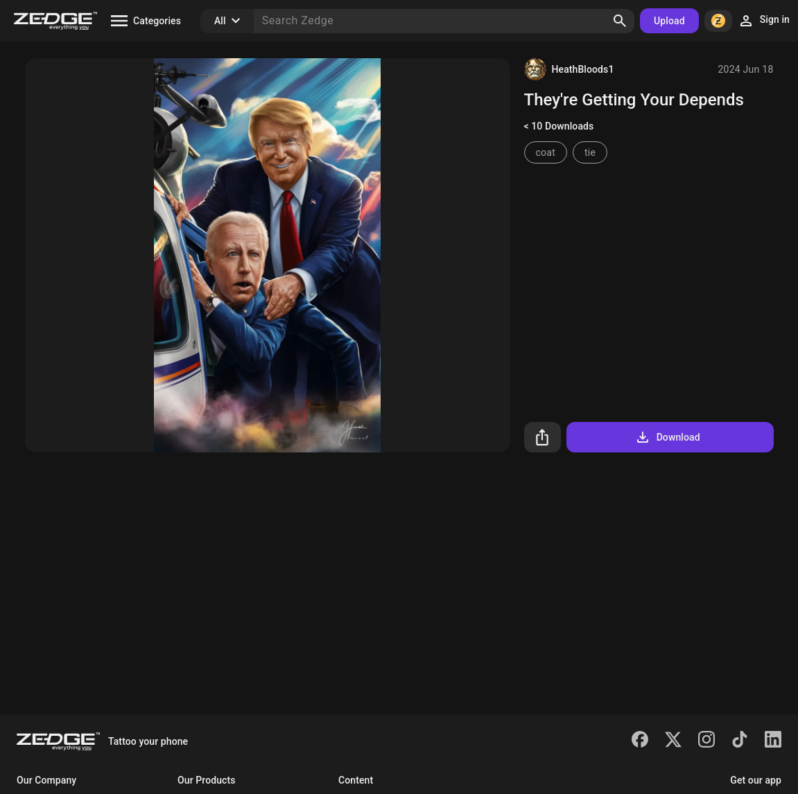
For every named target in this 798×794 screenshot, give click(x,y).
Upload (669, 20)
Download (667, 437)
